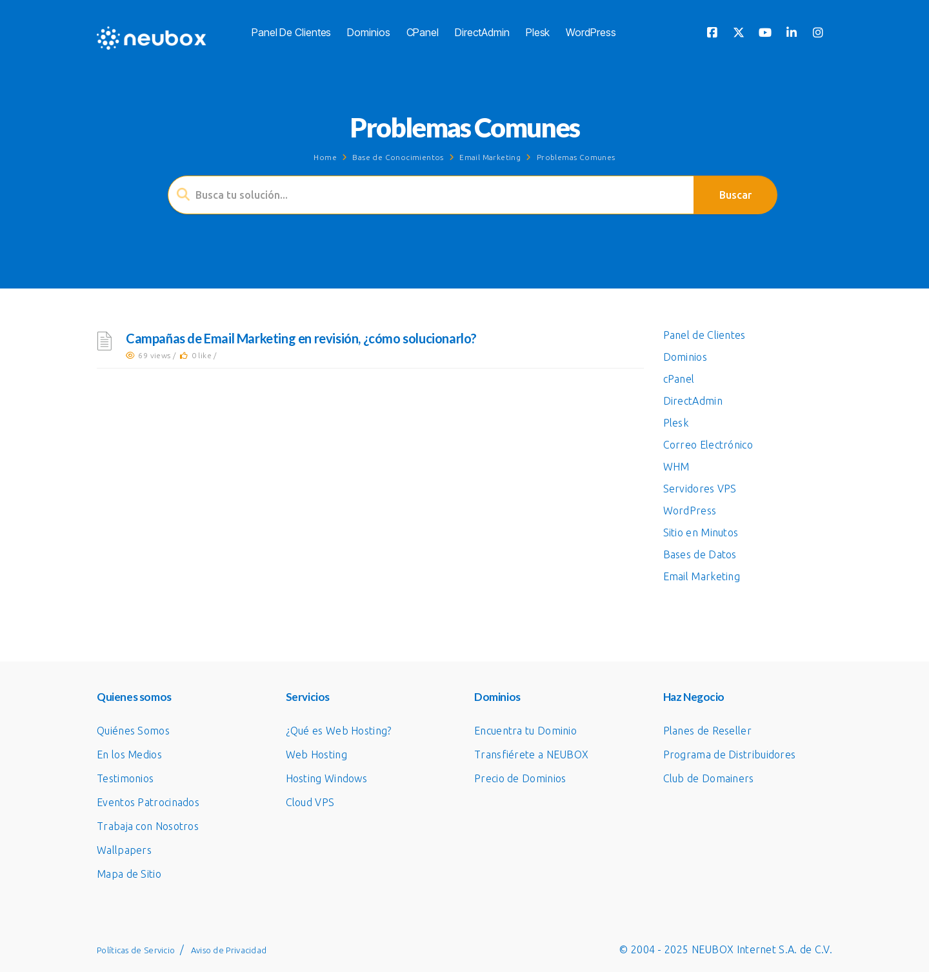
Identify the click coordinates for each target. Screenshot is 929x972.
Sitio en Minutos (701, 532)
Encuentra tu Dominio (525, 730)
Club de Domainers (708, 778)
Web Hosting (316, 754)
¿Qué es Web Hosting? (339, 730)
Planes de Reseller (707, 730)
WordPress (590, 32)
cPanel (422, 32)
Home (325, 157)
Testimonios (125, 778)
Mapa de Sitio (129, 874)
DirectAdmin (482, 32)
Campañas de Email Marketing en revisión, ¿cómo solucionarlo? (301, 338)
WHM (676, 466)
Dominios (368, 32)
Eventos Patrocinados (148, 802)
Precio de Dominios (520, 778)
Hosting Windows (327, 778)
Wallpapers (124, 850)
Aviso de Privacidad (229, 950)
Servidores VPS (700, 488)
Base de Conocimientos (397, 157)
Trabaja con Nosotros (148, 826)
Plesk (538, 32)
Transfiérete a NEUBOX (531, 754)
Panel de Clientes (291, 32)
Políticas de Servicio (136, 950)
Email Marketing (490, 157)
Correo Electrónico (708, 445)
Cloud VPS (310, 802)
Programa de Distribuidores (729, 754)
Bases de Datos (700, 554)
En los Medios (129, 754)
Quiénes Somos (133, 730)
